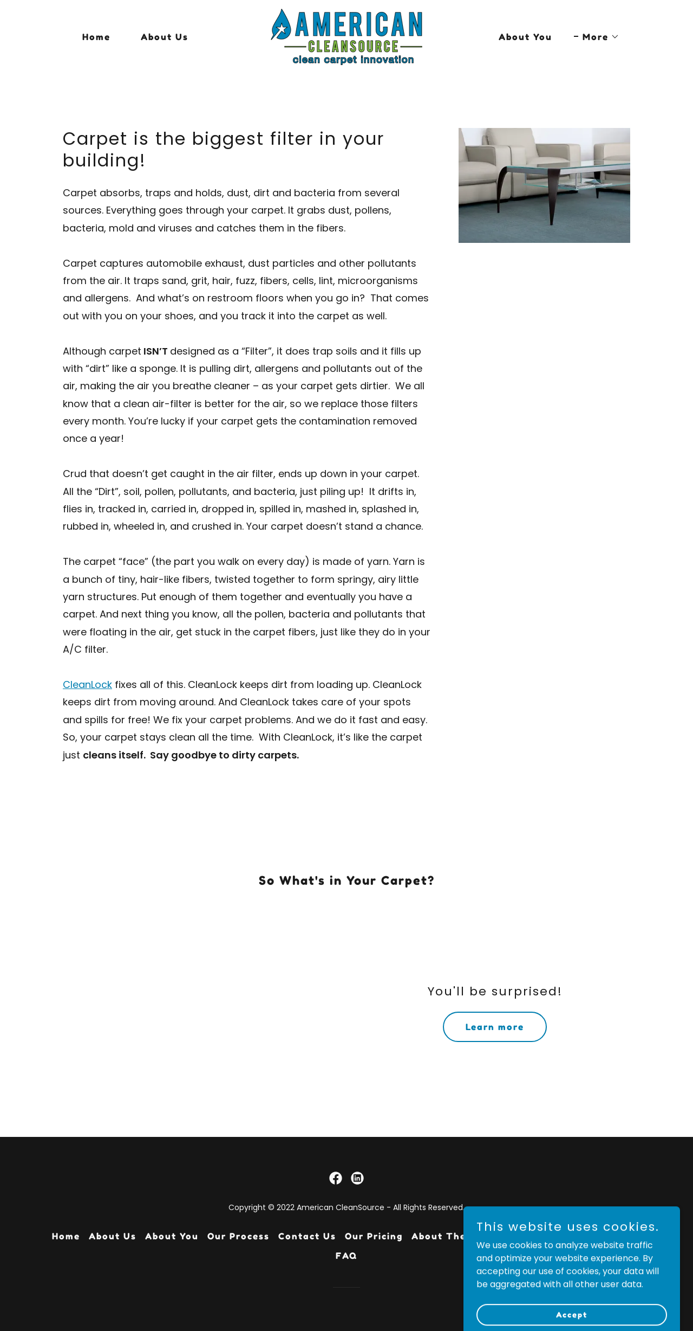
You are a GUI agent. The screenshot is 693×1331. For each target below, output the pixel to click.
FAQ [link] (346, 1255)
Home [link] (96, 36)
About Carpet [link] (518, 1236)
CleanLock (87, 684)
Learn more (495, 1026)
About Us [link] (164, 36)
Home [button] (66, 1236)
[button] (596, 36)
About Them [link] (443, 1236)
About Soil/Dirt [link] (602, 1236)
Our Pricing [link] (374, 1236)
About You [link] (525, 36)
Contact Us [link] (307, 1236)
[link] (346, 36)
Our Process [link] (238, 1236)
